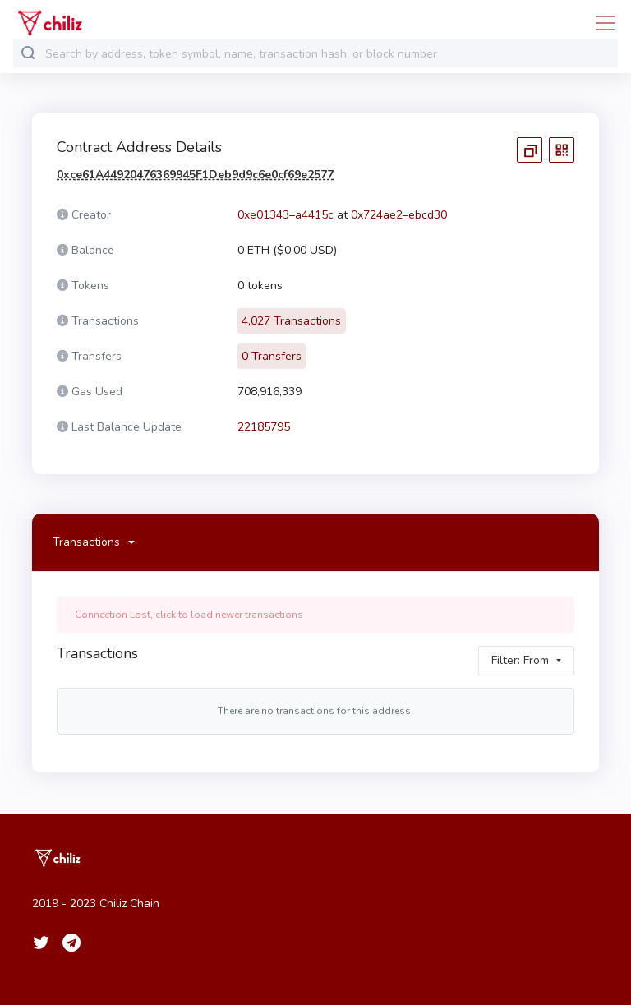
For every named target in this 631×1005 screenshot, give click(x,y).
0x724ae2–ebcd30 (399, 215)
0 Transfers (272, 356)
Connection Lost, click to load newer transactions (189, 614)
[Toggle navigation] (600, 23)
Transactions (86, 542)
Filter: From (520, 660)
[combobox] (327, 53)
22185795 (263, 427)
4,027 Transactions (291, 321)
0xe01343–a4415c (285, 215)
